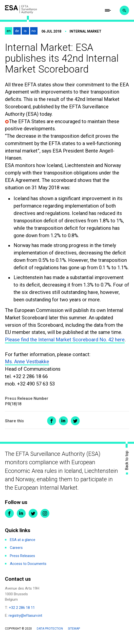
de (17, 31)
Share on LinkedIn (63, 420)
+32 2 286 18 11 (22, 607)
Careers (16, 547)
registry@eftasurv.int (25, 615)
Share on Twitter (75, 420)
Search (124, 10)
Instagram (44, 513)
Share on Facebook (51, 420)
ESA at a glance (22, 540)
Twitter (33, 513)
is (25, 31)
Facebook (9, 513)
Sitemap (74, 628)
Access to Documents (28, 563)
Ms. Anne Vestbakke (27, 362)
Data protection (50, 628)
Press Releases (22, 556)
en (9, 31)
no (34, 31)
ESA (21, 9)
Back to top (127, 460)
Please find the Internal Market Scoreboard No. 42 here (65, 340)
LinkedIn (21, 513)
